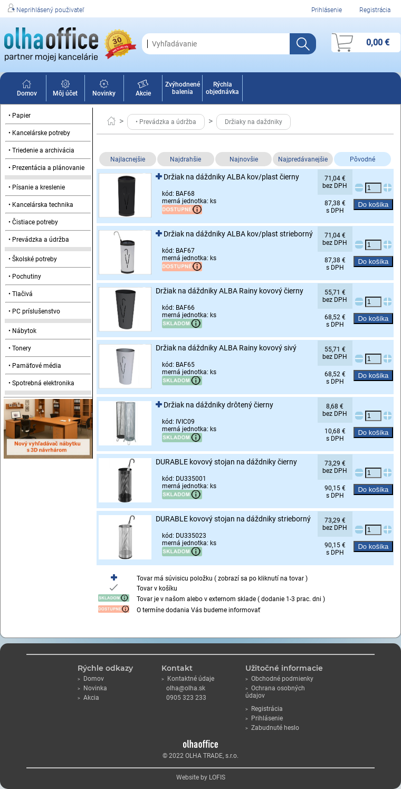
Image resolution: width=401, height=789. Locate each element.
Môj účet (65, 89)
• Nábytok (22, 331)
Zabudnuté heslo (272, 727)
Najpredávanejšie (303, 159)
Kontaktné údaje (187, 678)
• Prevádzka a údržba (38, 239)
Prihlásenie (326, 10)
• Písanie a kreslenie (36, 187)
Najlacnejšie (127, 159)
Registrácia (374, 10)
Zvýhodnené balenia (182, 88)
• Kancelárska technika (41, 204)
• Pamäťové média (34, 365)
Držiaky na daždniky (253, 122)
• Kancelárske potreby (39, 133)
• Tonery (19, 348)
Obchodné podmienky (279, 678)
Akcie (143, 89)
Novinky (104, 89)
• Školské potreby (32, 259)
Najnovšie (244, 159)
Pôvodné (362, 159)
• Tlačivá (20, 294)
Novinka (92, 688)
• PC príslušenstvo (34, 311)
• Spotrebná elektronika (41, 383)
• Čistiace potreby (33, 222)
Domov (27, 89)
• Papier (19, 115)
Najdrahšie (185, 159)
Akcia (88, 697)
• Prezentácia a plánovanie (46, 168)
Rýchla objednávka (222, 88)
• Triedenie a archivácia (41, 150)
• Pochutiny (24, 276)
